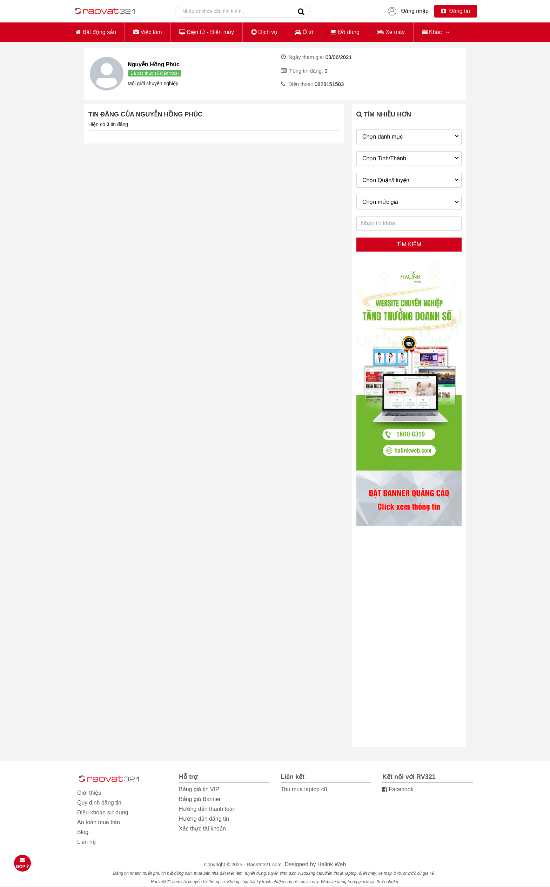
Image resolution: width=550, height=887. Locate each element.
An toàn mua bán (98, 822)
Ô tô (304, 32)
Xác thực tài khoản (202, 829)
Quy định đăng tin (99, 803)
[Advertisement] (409, 637)
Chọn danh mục (411, 136)
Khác (432, 32)
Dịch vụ (264, 32)
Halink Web (331, 864)
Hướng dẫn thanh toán (207, 809)
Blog (82, 832)
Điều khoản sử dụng (102, 812)
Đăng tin (455, 11)
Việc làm (147, 32)
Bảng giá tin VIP (199, 789)
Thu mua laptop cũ (304, 789)
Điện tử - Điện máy (206, 32)
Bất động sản (96, 32)
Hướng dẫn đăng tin (204, 819)
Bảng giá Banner (200, 799)
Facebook (398, 789)
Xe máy (391, 32)
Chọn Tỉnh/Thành (411, 157)
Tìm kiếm (409, 244)
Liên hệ (86, 842)
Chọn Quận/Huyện (411, 179)
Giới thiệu (89, 793)
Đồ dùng (345, 32)
